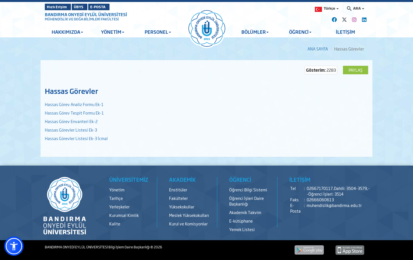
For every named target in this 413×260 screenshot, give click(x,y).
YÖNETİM (112, 31)
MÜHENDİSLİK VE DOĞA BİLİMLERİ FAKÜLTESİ (82, 19)
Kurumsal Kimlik (124, 215)
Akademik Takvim (245, 212)
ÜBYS (86, 6)
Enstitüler (178, 190)
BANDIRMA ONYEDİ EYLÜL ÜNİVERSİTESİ (86, 14)
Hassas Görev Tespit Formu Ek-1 (74, 113)
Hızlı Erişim (59, 6)
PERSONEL (158, 31)
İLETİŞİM (345, 31)
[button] (14, 246)
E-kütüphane (241, 221)
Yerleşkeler (119, 207)
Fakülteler (178, 198)
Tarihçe (116, 198)
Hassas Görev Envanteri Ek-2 (71, 121)
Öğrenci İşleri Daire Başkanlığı (246, 201)
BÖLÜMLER (255, 31)
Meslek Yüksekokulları (189, 215)
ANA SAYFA (317, 49)
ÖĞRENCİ (300, 31)
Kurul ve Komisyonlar (188, 224)
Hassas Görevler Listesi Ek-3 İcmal (76, 138)
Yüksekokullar (181, 207)
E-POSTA (113, 6)
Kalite (114, 224)
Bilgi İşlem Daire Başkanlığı (129, 247)
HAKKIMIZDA (67, 31)
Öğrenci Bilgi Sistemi (248, 190)
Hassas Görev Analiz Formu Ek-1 (74, 104)
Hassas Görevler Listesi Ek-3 (71, 130)
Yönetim (117, 190)
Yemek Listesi (242, 229)
